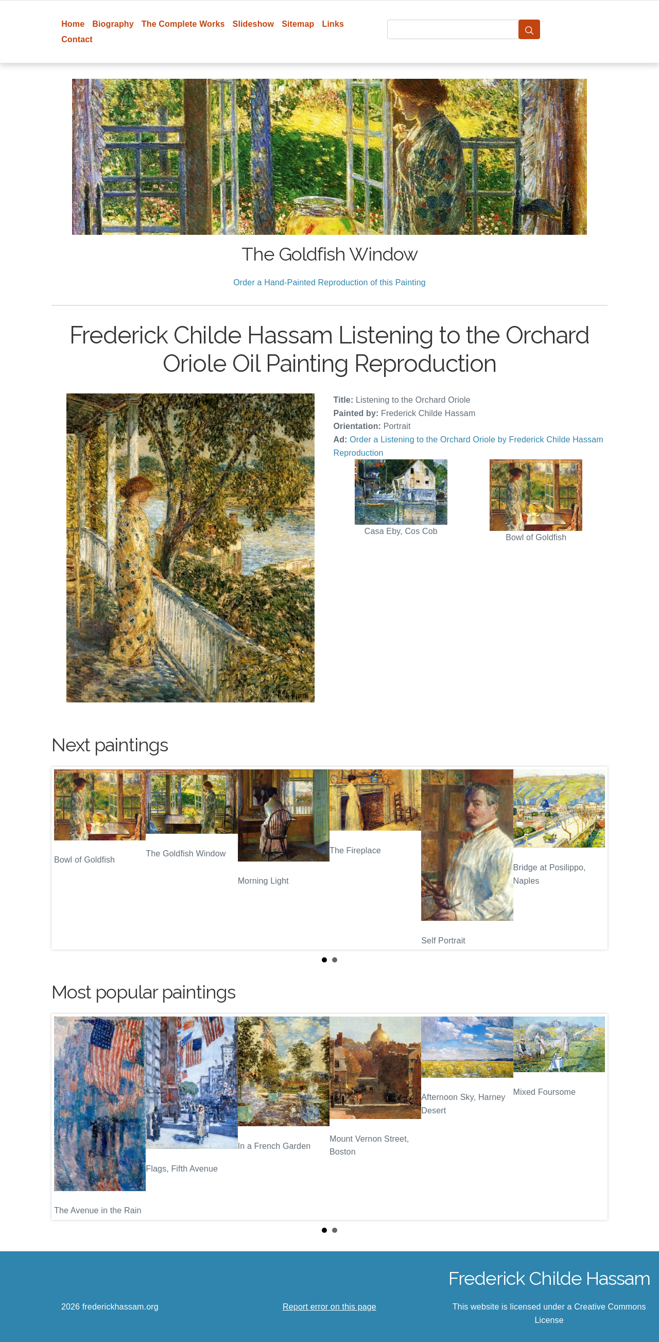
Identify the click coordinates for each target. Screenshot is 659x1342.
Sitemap (298, 24)
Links (333, 24)
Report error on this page (329, 1306)
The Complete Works (183, 24)
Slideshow (253, 24)
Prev (67, 858)
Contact (77, 39)
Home (72, 24)
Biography (113, 24)
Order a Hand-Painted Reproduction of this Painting (329, 282)
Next (591, 858)
